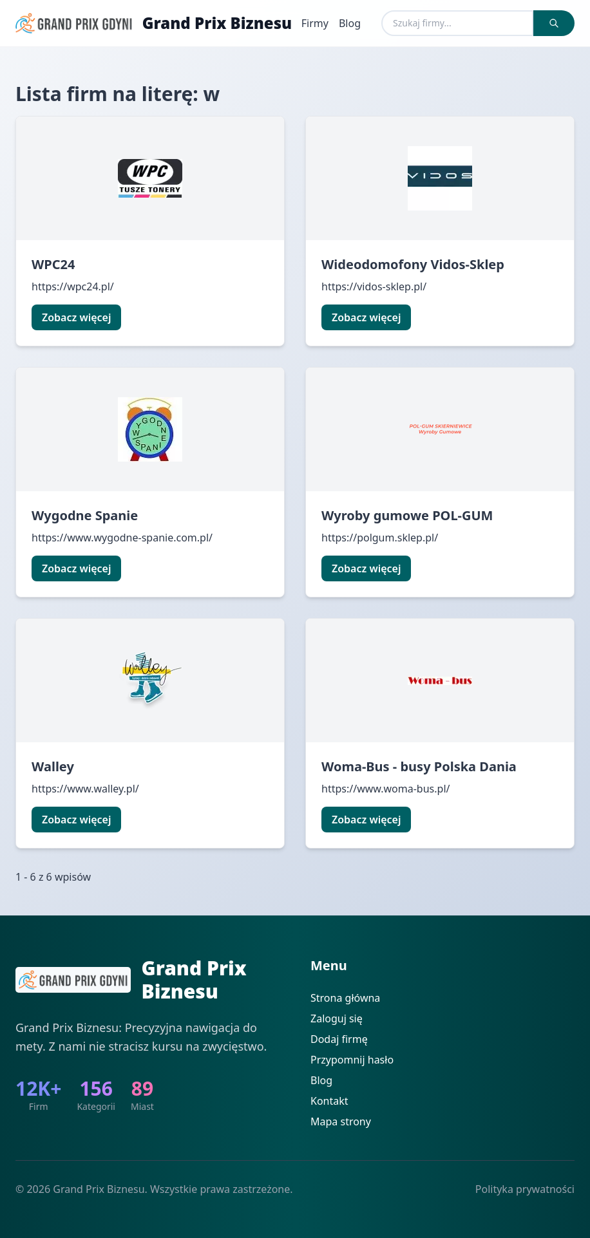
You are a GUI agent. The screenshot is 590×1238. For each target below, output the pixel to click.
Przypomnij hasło (352, 1060)
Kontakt (329, 1101)
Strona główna (345, 998)
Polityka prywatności (525, 1189)
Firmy (314, 23)
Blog (350, 23)
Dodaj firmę (339, 1039)
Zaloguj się (336, 1018)
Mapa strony (340, 1121)
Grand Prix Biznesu (217, 23)
